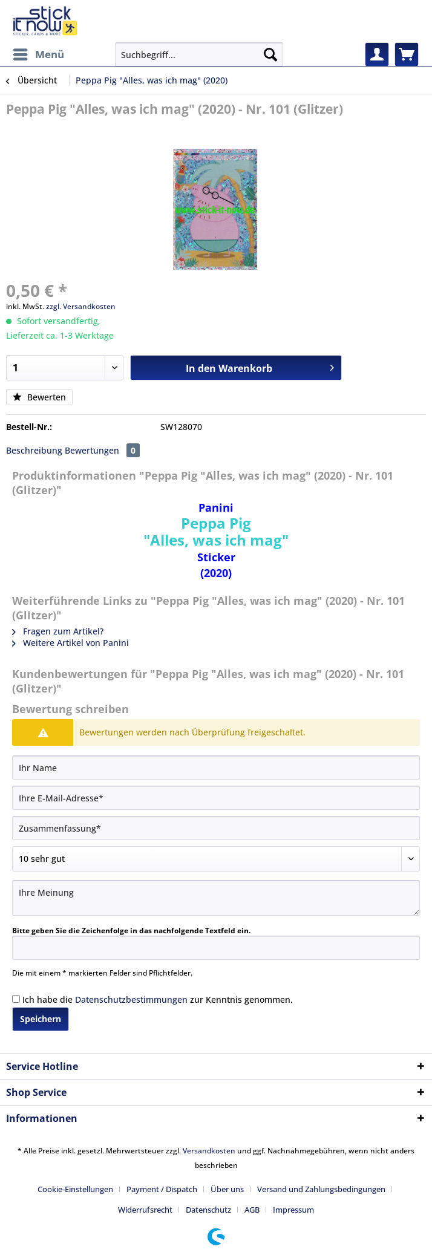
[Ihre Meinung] (216, 898)
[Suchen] (270, 54)
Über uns (227, 1189)
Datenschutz (208, 1209)
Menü (38, 53)
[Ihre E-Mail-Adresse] (216, 798)
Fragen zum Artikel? (57, 631)
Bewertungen (102, 450)
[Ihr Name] (216, 767)
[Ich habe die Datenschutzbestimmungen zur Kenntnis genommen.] (16, 999)
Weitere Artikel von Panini (70, 642)
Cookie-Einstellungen (75, 1189)
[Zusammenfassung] (216, 828)
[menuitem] (38, 54)
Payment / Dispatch (161, 1189)
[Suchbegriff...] (199, 54)
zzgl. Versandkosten (81, 306)
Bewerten (39, 397)
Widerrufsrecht (145, 1209)
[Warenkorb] (406, 54)
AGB (252, 1209)
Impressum (293, 1209)
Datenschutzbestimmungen (131, 999)
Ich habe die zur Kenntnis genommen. (157, 999)
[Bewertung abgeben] (216, 859)
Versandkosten (209, 1151)
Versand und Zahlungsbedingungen (321, 1189)
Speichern (40, 1019)
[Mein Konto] (377, 54)
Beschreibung (34, 450)
